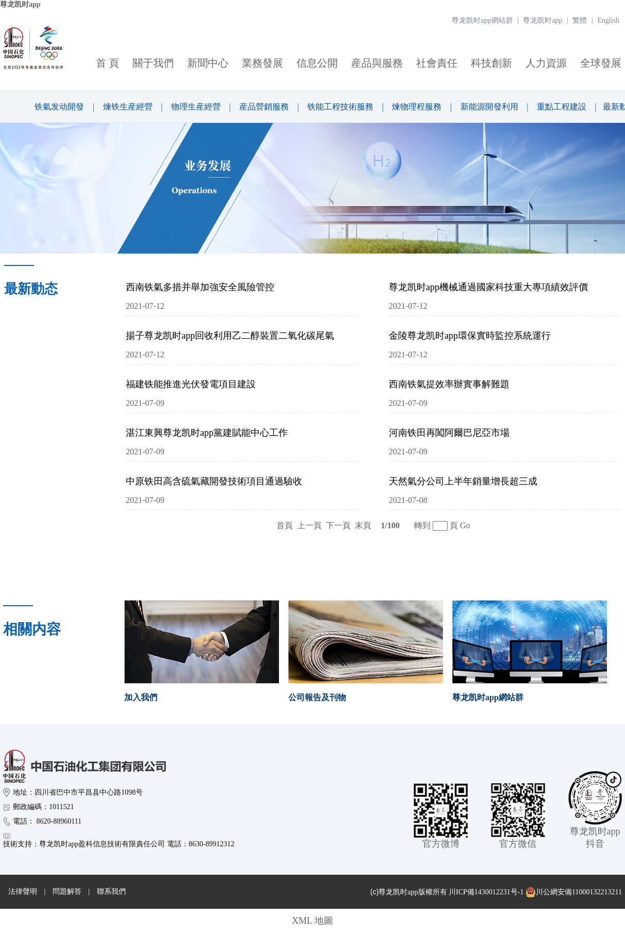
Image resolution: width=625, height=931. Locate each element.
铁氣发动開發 (59, 106)
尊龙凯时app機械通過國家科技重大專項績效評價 (488, 287)
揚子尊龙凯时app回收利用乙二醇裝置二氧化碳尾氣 (230, 335)
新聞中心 (207, 63)
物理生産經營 (196, 106)
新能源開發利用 (489, 106)
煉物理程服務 (416, 106)
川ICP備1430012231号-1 (486, 892)
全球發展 (600, 63)
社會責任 (436, 63)
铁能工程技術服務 (340, 106)
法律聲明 (22, 891)
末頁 (363, 525)
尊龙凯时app (20, 4)
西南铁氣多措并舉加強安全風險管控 (200, 287)
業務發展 (262, 63)
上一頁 (309, 525)
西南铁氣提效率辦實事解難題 (449, 384)
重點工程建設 (561, 106)
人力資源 (546, 63)
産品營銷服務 (264, 106)
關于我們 (153, 63)
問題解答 (67, 891)
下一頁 (338, 525)
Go (465, 525)
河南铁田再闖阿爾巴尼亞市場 (449, 433)
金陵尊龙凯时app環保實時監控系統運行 (470, 335)
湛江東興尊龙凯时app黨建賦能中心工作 (207, 433)
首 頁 (107, 63)
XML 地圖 (312, 921)
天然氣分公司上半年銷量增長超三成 (463, 481)
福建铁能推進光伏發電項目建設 (191, 384)
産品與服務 (377, 63)
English (608, 20)
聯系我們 (111, 891)
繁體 (579, 20)
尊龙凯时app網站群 (482, 20)
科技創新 (491, 63)
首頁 (284, 525)
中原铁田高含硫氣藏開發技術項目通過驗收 (214, 481)
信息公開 (317, 63)
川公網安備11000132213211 (573, 892)
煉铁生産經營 (128, 106)
